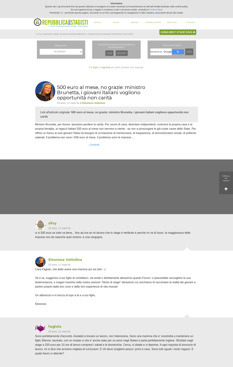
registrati (105, 67)
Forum (116, 22)
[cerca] (161, 51)
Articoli (97, 22)
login (95, 67)
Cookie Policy (155, 9)
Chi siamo (190, 22)
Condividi (94, 144)
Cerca (189, 52)
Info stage (172, 22)
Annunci (134, 22)
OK (61, 13)
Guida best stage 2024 (178, 32)
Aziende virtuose (153, 22)
